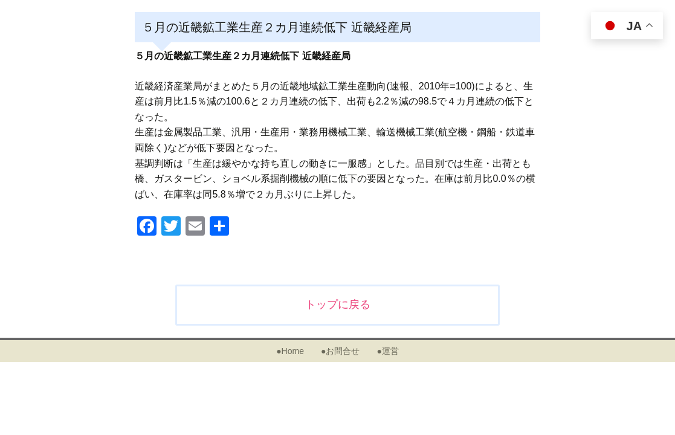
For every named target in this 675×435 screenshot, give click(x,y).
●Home (290, 351)
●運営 (387, 351)
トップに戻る (337, 304)
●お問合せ (340, 351)
